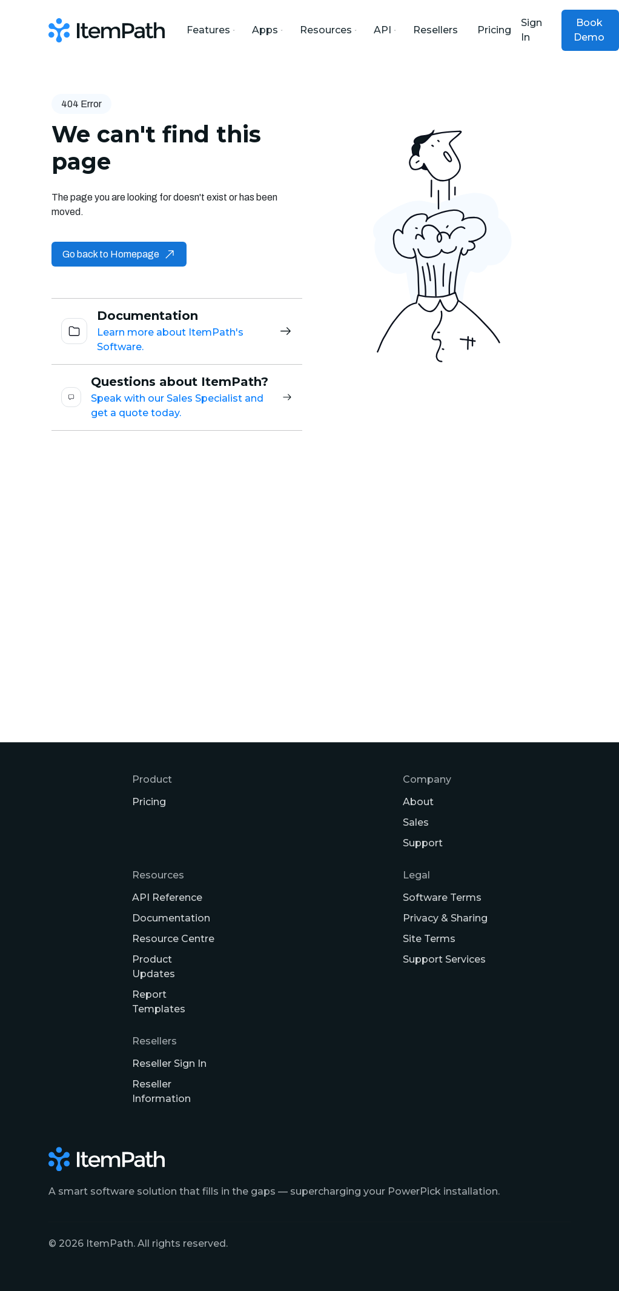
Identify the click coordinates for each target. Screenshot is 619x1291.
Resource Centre (173, 938)
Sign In (531, 30)
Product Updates (153, 967)
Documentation (171, 918)
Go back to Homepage (119, 254)
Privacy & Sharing (445, 918)
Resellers (435, 30)
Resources (327, 30)
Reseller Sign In (169, 1063)
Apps (266, 30)
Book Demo (589, 30)
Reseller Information (161, 1091)
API (384, 30)
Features (210, 30)
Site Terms (429, 938)
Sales (416, 822)
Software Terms (442, 897)
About (418, 802)
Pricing (494, 30)
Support (423, 843)
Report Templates (158, 1002)
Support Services (444, 959)
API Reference (167, 897)
